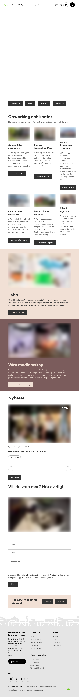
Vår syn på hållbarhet (37, 668)
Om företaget (34, 662)
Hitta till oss (34, 645)
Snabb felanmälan (36, 639)
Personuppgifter (31, 687)
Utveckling (32, 5)
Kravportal (22, 690)
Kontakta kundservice (37, 642)
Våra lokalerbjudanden (45, 5)
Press (54, 639)
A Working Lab (57, 645)
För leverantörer (35, 648)
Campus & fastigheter (19, 5)
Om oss (58, 5)
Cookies (29, 690)
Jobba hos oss (35, 665)
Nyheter (55, 637)
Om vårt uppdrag (35, 659)
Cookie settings (39, 690)
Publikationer (57, 642)
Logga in (33, 637)
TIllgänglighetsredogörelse (47, 687)
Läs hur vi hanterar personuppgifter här (39, 578)
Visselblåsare (12, 690)
